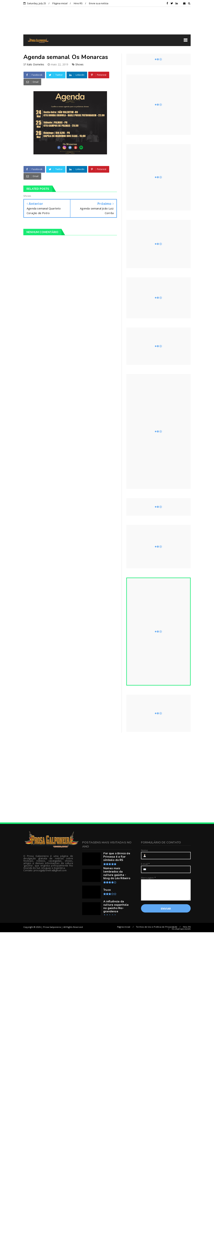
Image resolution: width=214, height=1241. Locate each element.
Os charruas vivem (181, 929)
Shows (79, 64)
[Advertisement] (56, 777)
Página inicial (59, 3)
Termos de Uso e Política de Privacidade (156, 927)
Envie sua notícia (98, 3)
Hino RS (78, 3)
